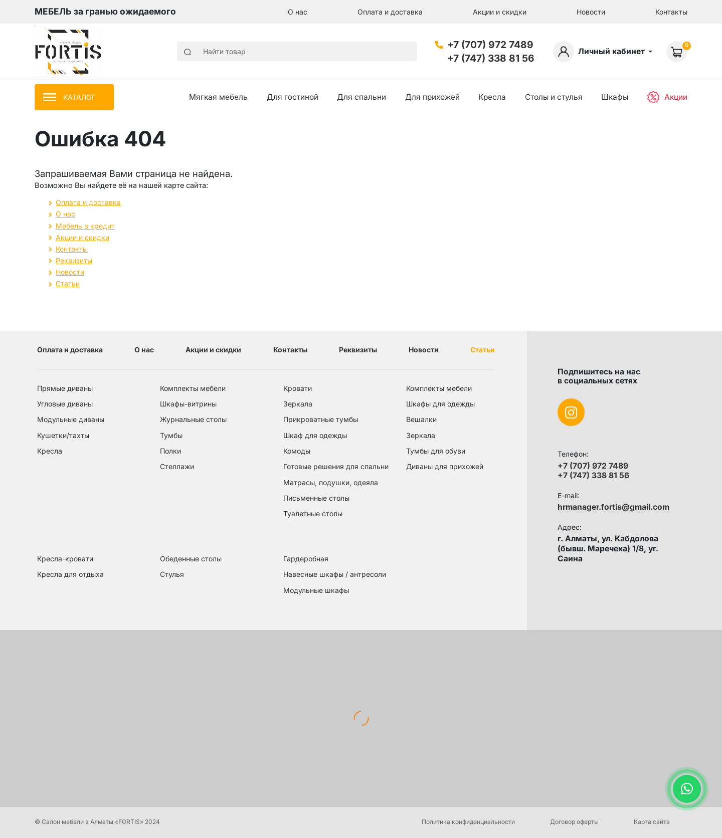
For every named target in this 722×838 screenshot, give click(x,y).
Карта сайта (652, 821)
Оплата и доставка (390, 12)
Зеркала (297, 403)
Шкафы (614, 97)
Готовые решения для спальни (336, 466)
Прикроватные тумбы (320, 419)
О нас (297, 12)
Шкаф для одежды (315, 435)
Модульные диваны (70, 419)
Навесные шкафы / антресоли (334, 574)
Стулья (172, 574)
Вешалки (421, 419)
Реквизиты (74, 260)
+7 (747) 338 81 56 (490, 58)
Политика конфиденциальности (468, 821)
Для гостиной (292, 97)
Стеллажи (177, 466)
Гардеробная (305, 558)
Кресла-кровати (65, 558)
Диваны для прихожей (444, 466)
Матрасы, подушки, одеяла (330, 482)
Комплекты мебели (193, 388)
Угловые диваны (65, 403)
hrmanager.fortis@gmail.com (613, 507)
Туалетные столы (312, 513)
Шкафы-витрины (188, 403)
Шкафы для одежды (440, 403)
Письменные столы (316, 498)
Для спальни (361, 97)
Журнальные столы (193, 419)
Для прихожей (432, 97)
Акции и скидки (499, 12)
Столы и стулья (554, 97)
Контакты (671, 12)
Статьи (68, 283)
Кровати (297, 388)
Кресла (492, 97)
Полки (170, 451)
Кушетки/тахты (63, 435)
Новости (591, 12)
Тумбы (171, 435)
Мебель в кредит (85, 226)
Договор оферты (574, 821)
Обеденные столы (191, 558)
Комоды (296, 451)
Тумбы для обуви (435, 451)
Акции (667, 97)
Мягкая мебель (218, 97)
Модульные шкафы (316, 590)
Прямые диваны (65, 388)
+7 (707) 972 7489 (490, 45)
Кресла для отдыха (70, 574)
